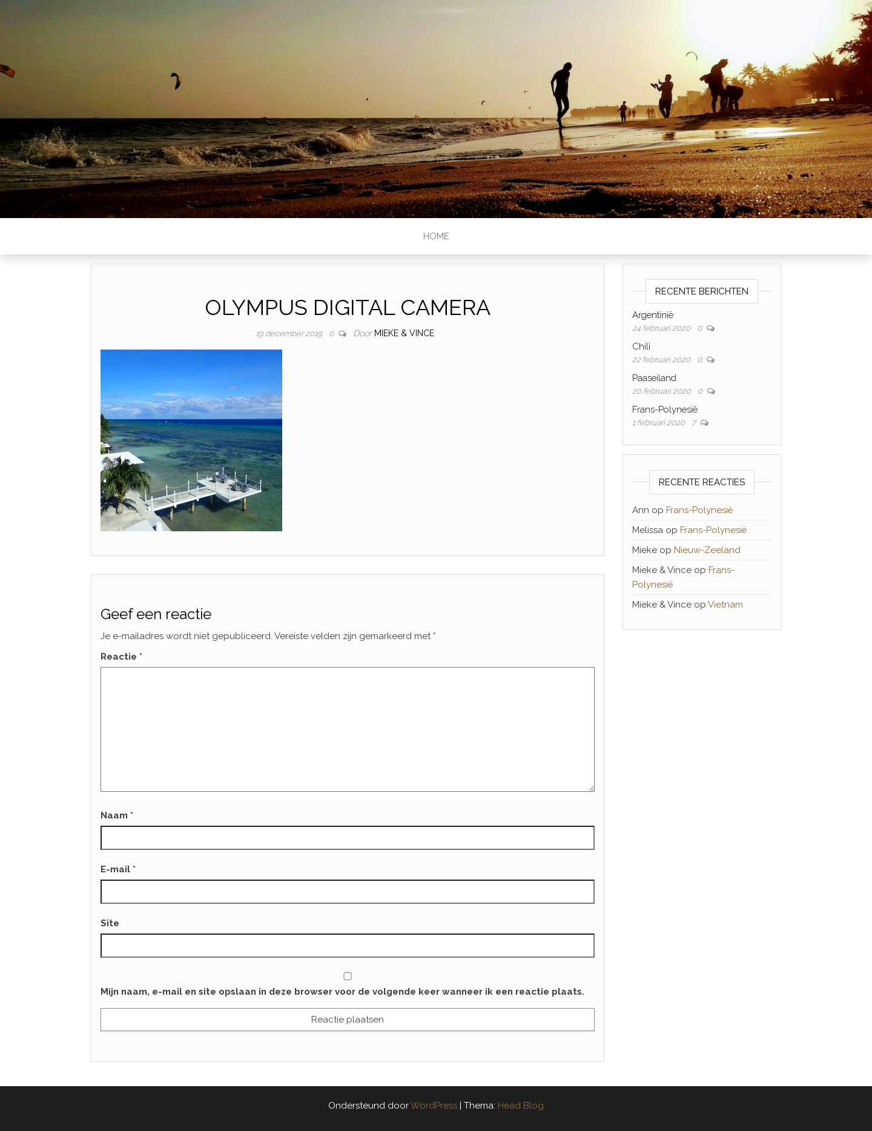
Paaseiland (654, 378)
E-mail (118, 869)
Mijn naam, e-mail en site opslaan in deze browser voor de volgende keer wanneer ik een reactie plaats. (342, 991)
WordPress (434, 1105)
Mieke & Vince (404, 333)
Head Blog (521, 1105)
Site (110, 923)
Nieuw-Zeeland (707, 550)
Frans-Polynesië (665, 409)
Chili (641, 346)
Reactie (121, 656)
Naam (117, 815)
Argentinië (652, 315)
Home (436, 236)
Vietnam (725, 604)
